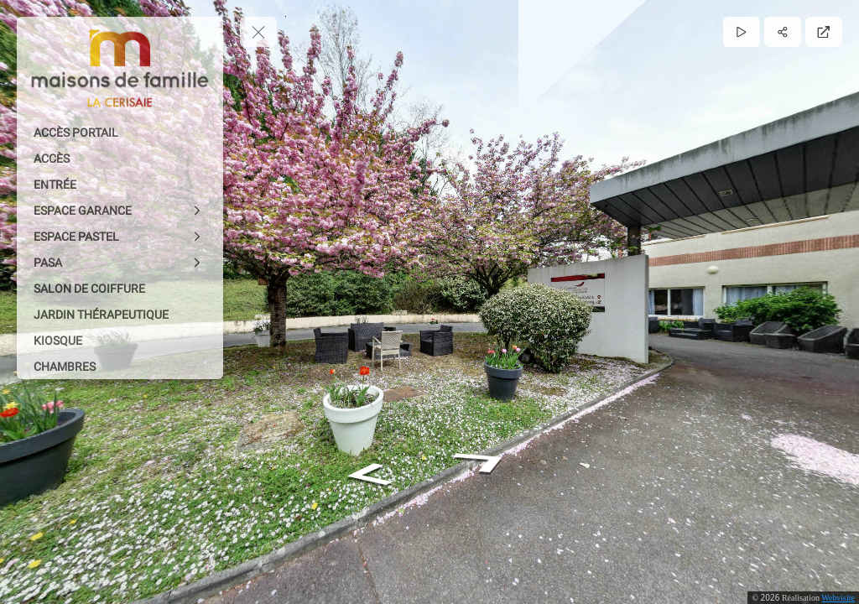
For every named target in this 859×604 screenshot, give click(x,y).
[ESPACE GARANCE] (120, 210)
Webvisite (838, 597)
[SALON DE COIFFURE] (120, 288)
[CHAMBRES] (120, 366)
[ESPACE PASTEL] (120, 236)
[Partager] (782, 32)
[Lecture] (741, 32)
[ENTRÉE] (120, 184)
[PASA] (120, 262)
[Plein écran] (823, 32)
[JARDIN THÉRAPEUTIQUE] (120, 314)
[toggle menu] (258, 32)
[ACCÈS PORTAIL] (120, 132)
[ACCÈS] (120, 158)
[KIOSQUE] (120, 340)
